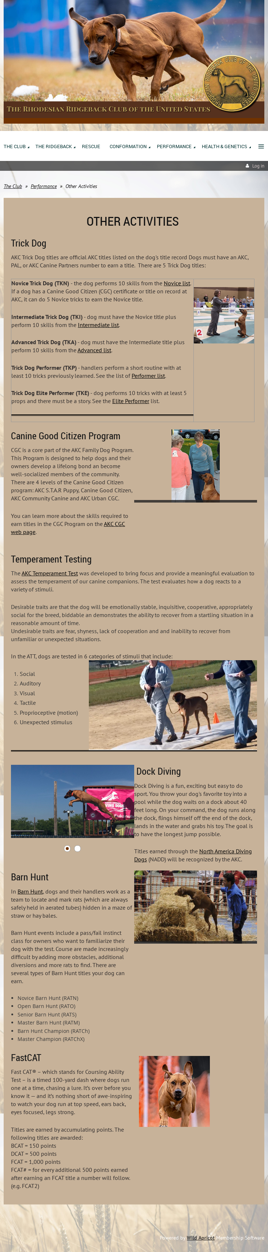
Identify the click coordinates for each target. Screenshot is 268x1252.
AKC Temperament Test (50, 573)
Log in (258, 166)
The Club (13, 186)
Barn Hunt (30, 891)
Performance (44, 186)
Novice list (177, 283)
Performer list (148, 375)
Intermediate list (98, 324)
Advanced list (94, 350)
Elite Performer (130, 401)
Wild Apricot (201, 1237)
